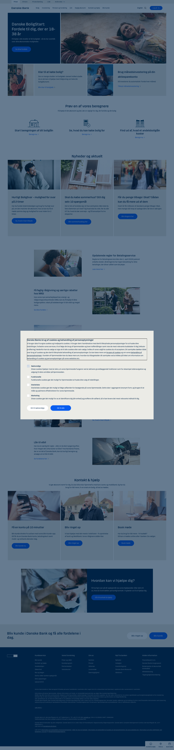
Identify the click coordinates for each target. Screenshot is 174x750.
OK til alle (60, 408)
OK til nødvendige (37, 408)
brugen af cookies (114, 352)
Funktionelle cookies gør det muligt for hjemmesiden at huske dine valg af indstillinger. (65, 378)
